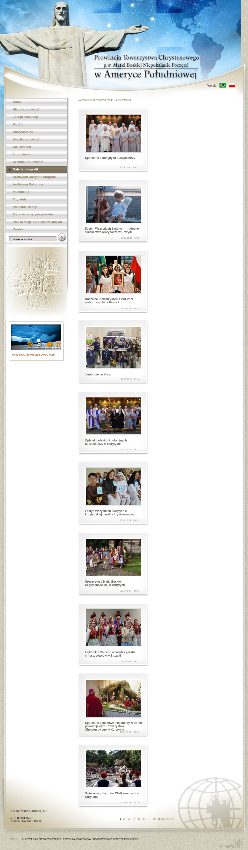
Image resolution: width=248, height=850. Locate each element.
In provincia (21, 154)
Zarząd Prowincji (25, 117)
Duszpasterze (23, 132)
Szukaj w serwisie (62, 238)
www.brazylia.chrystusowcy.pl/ (94, 100)
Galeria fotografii (25, 169)
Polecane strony (25, 207)
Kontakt (18, 229)
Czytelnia (20, 199)
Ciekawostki (22, 147)
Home (17, 102)
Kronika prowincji (26, 139)
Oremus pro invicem (28, 162)
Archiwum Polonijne (28, 184)
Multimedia (21, 192)
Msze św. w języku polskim (33, 214)
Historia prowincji (26, 109)
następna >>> (166, 819)
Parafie (18, 124)
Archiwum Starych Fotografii (34, 177)
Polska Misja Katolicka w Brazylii (37, 222)
